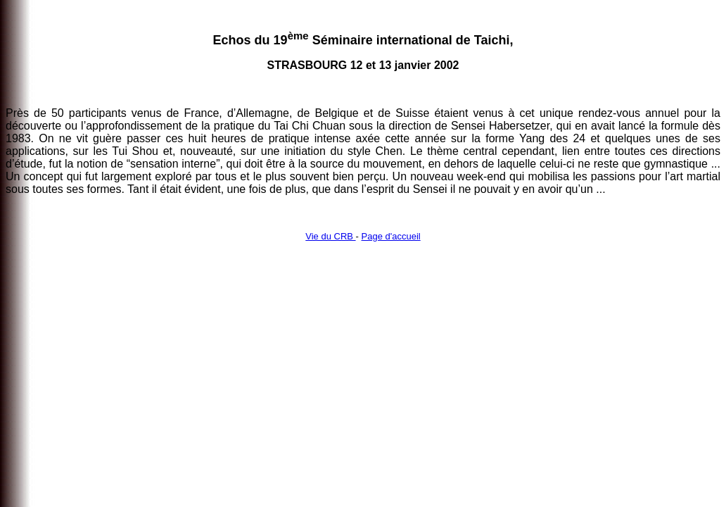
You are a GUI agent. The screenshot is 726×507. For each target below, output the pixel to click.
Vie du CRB (330, 236)
